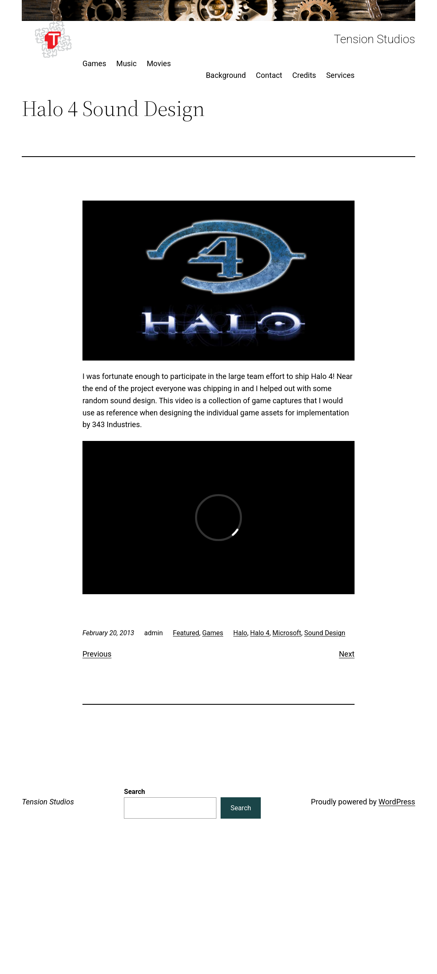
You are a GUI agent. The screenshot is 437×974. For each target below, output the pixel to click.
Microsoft (286, 633)
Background (226, 75)
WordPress (396, 801)
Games (212, 633)
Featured (186, 633)
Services (340, 75)
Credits (304, 75)
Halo (240, 633)
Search (134, 792)
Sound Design (324, 633)
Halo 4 (260, 633)
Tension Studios (374, 39)
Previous (96, 653)
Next (347, 653)
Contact (269, 75)
